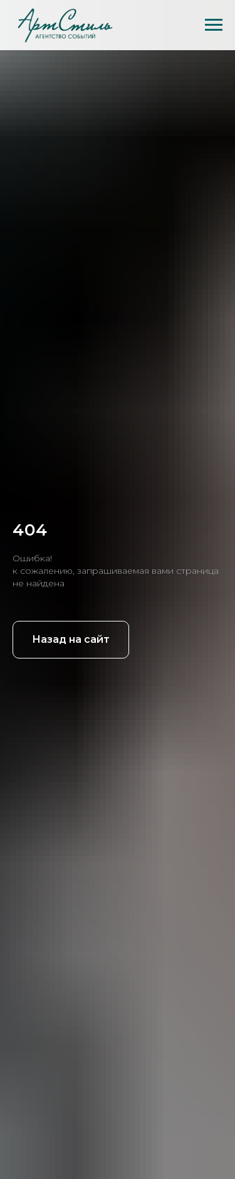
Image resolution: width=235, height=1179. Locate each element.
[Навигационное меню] (213, 25)
